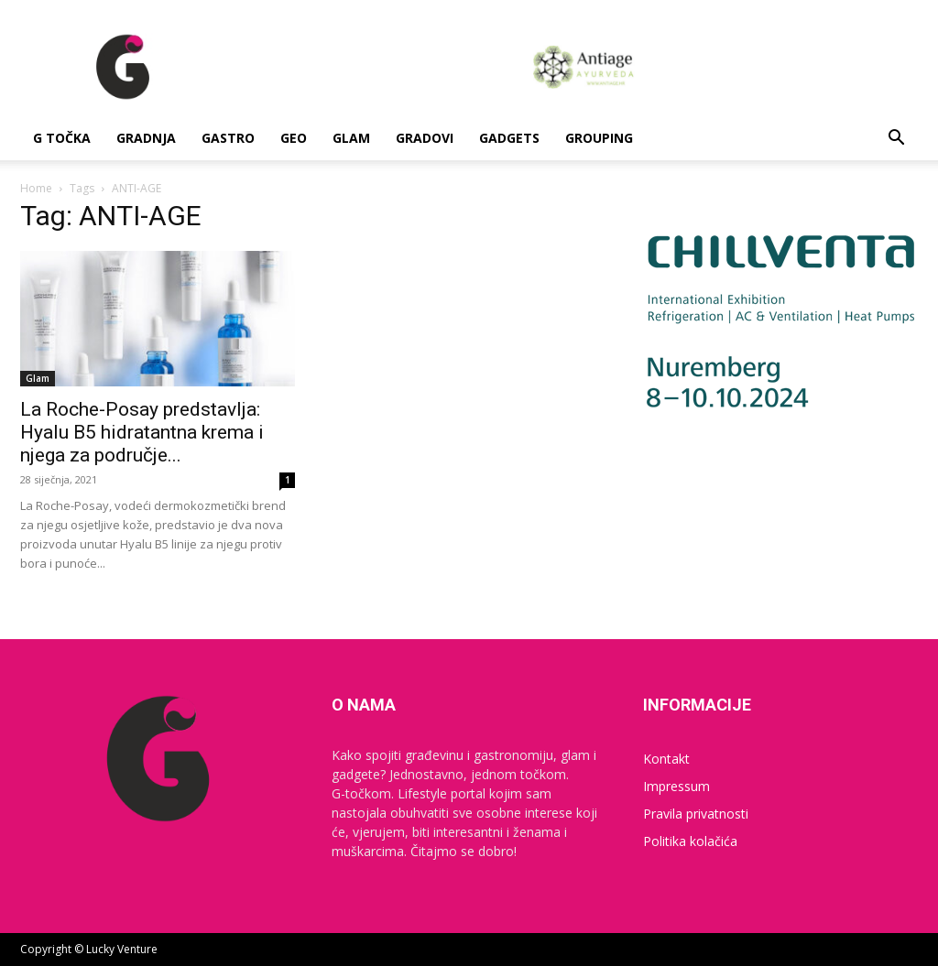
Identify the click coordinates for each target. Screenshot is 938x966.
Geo (293, 138)
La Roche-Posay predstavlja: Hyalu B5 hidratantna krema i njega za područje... (142, 432)
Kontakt (666, 758)
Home (36, 188)
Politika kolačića (690, 841)
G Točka (62, 138)
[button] (896, 139)
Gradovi (424, 138)
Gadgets (509, 138)
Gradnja (146, 138)
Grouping (599, 138)
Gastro (228, 138)
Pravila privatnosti (695, 813)
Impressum (676, 786)
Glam (351, 138)
